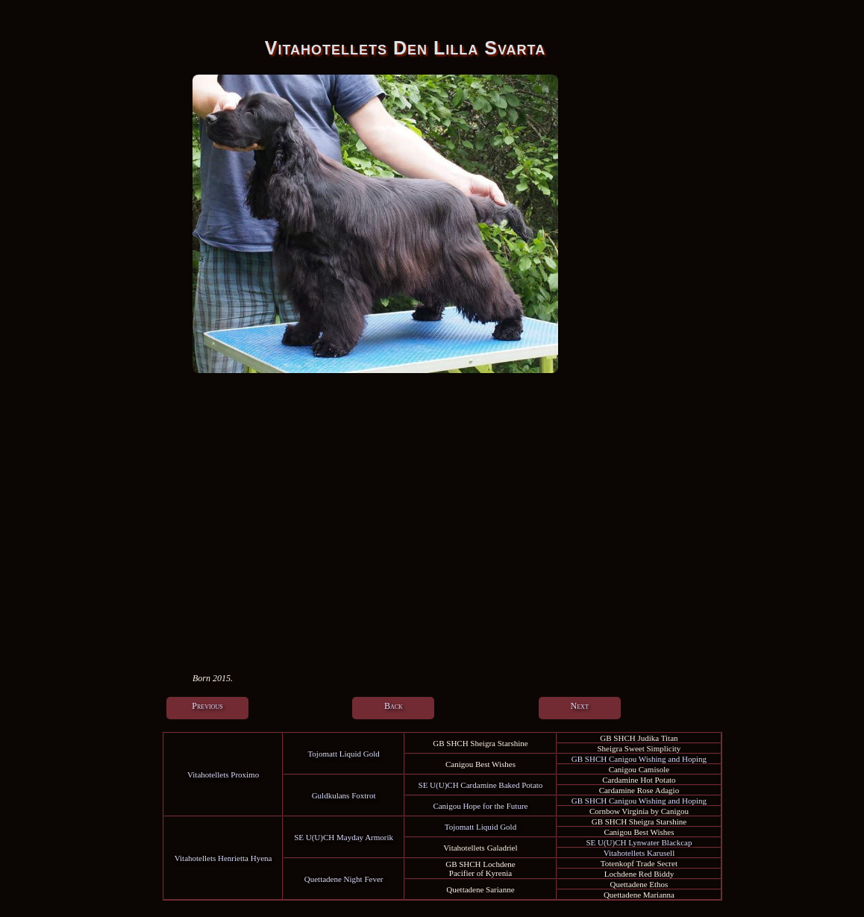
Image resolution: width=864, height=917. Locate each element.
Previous (207, 706)
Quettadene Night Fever (344, 878)
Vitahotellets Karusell (639, 852)
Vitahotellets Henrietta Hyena (223, 858)
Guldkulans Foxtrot (344, 795)
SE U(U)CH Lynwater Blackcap (639, 842)
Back (393, 706)
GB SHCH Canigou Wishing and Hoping (639, 758)
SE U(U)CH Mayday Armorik (343, 837)
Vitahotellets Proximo (223, 774)
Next (580, 706)
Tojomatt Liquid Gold (343, 753)
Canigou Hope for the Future (480, 805)
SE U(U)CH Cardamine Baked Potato (481, 784)
